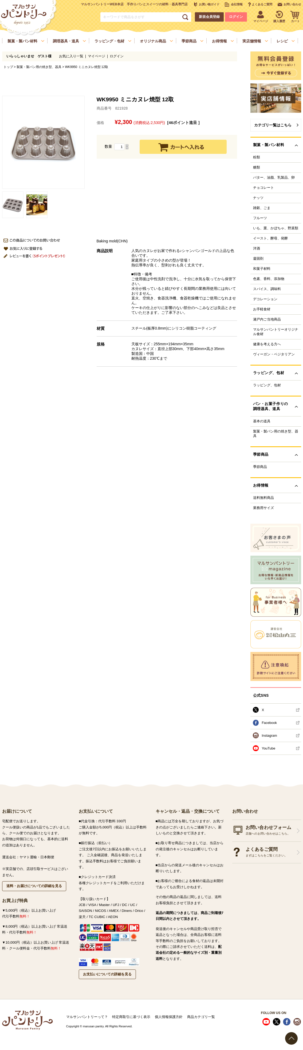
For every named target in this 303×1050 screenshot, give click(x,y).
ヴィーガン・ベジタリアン (274, 354)
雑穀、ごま (261, 208)
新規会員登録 (209, 17)
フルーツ (260, 218)
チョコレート (263, 188)
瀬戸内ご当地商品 (267, 319)
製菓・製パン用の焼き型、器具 (39, 67)
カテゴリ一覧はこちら (273, 125)
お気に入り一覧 (71, 56)
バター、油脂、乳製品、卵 (274, 177)
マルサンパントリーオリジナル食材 (275, 332)
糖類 (256, 167)
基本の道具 (261, 421)
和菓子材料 (261, 269)
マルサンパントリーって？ (87, 1017)
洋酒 (256, 248)
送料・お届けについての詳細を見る (34, 886)
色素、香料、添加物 (268, 279)
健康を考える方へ (267, 344)
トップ (8, 67)
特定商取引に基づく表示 (131, 1017)
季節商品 (260, 467)
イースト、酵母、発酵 (270, 238)
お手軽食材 (261, 309)
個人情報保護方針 (169, 1017)
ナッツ (258, 198)
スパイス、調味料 (267, 289)
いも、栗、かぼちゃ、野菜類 (275, 228)
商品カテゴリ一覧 (201, 1017)
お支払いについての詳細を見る (107, 974)
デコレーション (265, 299)
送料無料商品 (263, 498)
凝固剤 (258, 259)
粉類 (256, 157)
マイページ (96, 56)
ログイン (236, 17)
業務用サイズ (263, 508)
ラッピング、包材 (267, 385)
